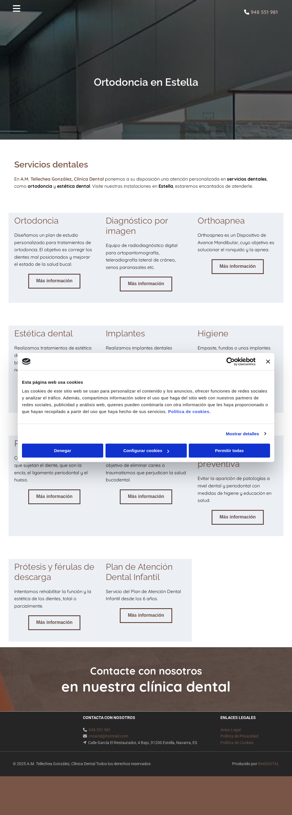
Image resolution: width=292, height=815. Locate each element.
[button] (54, 281)
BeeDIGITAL (268, 763)
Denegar (62, 450)
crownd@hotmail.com (108, 736)
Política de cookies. (189, 411)
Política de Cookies (237, 742)
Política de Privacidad (239, 736)
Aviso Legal (230, 730)
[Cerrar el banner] (268, 361)
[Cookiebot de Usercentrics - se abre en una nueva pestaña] (231, 361)
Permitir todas (229, 450)
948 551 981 (100, 730)
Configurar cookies (146, 450)
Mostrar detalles (242, 433)
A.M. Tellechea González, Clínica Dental (62, 179)
